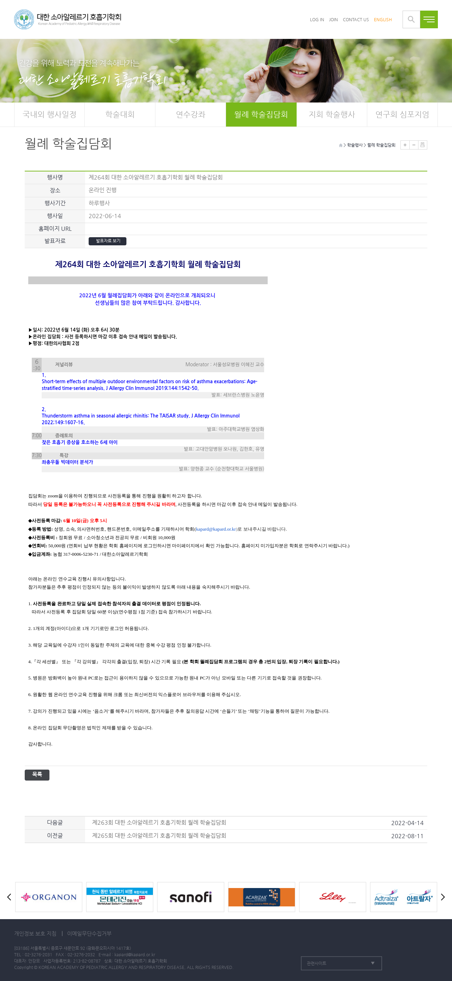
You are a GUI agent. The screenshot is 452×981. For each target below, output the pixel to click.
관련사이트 (316, 963)
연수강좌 (191, 114)
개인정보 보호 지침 (35, 933)
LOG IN (317, 19)
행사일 (55, 215)
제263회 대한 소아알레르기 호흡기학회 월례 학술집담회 (159, 822)
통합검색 (411, 19)
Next (441, 897)
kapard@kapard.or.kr (134, 954)
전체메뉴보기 (429, 19)
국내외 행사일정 (50, 114)
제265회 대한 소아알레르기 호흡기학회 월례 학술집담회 (159, 835)
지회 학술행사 (332, 114)
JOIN (333, 19)
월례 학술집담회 (261, 114)
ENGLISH (383, 19)
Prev (10, 897)
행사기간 (55, 203)
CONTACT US (356, 19)
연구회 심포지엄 (402, 114)
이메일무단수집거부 (89, 933)
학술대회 (120, 114)
